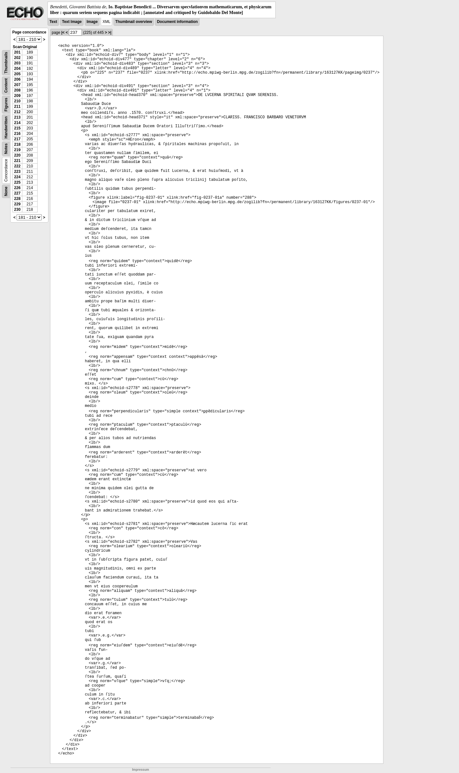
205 (17, 74)
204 (17, 68)
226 (17, 188)
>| (109, 32)
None (6, 191)
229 (17, 204)
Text (53, 21)
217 (17, 139)
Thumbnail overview (133, 21)
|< (62, 32)
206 (17, 79)
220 (17, 155)
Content (6, 85)
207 (17, 85)
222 (17, 166)
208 (17, 90)
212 (17, 112)
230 (17, 209)
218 (17, 144)
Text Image (72, 21)
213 (17, 117)
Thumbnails (6, 62)
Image (92, 21)
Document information (177, 21)
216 (17, 133)
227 (17, 193)
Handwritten (6, 127)
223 (17, 171)
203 (17, 63)
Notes (6, 149)
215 (17, 128)
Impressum (140, 769)
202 (17, 57)
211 (17, 106)
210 (17, 101)
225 (17, 182)
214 (17, 123)
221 (17, 160)
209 (17, 95)
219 (17, 150)
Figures (6, 105)
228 (17, 198)
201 (17, 52)
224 (17, 177)
